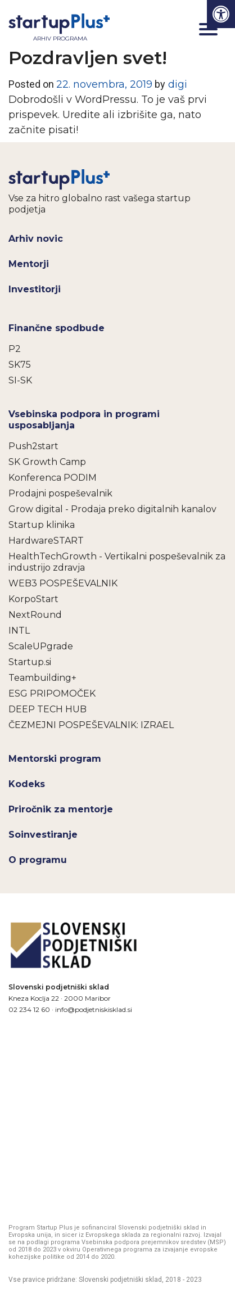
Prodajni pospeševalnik (60, 493)
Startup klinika (41, 524)
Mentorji (28, 264)
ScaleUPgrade (40, 646)
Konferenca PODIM (52, 477)
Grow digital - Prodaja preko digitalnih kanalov (112, 509)
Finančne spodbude (56, 328)
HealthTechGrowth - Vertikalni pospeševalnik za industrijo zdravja (116, 562)
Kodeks (26, 784)
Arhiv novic (35, 238)
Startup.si (29, 662)
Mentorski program (54, 758)
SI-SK (20, 380)
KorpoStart (33, 599)
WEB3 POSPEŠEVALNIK (63, 583)
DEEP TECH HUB (47, 709)
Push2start (33, 446)
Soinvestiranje (43, 834)
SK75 (19, 364)
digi (176, 84)
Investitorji (34, 289)
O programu (37, 860)
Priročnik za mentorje (60, 809)
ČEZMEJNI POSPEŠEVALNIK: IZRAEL (91, 725)
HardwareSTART (46, 540)
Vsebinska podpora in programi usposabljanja (84, 420)
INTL (19, 630)
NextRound (35, 614)
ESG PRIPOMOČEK (52, 693)
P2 (14, 349)
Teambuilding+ (42, 677)
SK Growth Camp (47, 462)
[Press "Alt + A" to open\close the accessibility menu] (221, 14)
